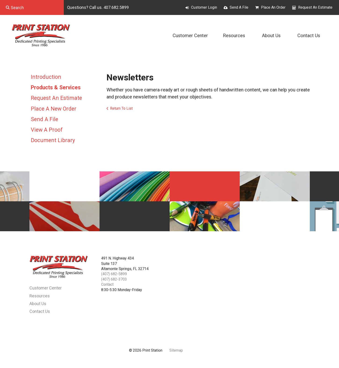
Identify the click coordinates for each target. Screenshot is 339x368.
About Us (271, 35)
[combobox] (32, 7)
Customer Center (190, 35)
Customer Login (204, 7)
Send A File (239, 7)
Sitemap (176, 350)
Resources (234, 35)
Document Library (53, 140)
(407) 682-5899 (114, 274)
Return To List (121, 108)
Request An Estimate (315, 7)
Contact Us (308, 35)
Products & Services (56, 87)
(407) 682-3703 (114, 279)
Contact (107, 284)
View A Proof (47, 130)
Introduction (46, 77)
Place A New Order (53, 109)
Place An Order (273, 7)
